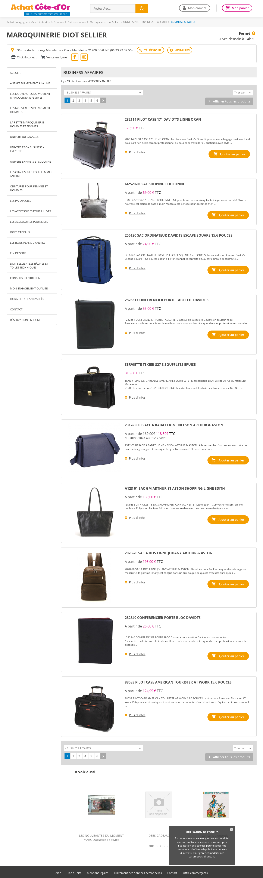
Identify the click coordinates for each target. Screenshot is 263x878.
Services (59, 22)
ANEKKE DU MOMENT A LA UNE (30, 83)
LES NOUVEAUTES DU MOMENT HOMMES (30, 110)
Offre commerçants (195, 872)
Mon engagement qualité (29, 288)
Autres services (77, 22)
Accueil (15, 73)
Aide (58, 872)
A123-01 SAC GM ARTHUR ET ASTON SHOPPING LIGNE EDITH (175, 487)
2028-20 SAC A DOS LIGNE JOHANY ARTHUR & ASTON (169, 552)
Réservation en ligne (25, 320)
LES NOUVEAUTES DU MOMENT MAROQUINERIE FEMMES (30, 95)
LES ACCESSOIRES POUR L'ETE (29, 222)
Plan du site (74, 872)
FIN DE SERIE (18, 253)
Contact (16, 309)
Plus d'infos (137, 152)
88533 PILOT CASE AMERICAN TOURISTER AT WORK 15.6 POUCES (178, 681)
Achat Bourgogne (17, 22)
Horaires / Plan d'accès (27, 299)
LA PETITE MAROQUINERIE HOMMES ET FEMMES (27, 124)
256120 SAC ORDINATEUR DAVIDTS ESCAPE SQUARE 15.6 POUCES (178, 234)
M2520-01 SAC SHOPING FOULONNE (155, 183)
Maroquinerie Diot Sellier (105, 22)
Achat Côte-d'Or (40, 22)
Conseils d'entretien (25, 278)
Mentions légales (97, 872)
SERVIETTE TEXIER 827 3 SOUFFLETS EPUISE (160, 364)
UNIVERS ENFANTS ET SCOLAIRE (30, 161)
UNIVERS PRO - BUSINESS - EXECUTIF (145, 22)
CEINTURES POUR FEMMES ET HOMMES (29, 188)
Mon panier (240, 8)
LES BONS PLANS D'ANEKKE (27, 243)
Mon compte (197, 8)
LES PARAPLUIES (20, 201)
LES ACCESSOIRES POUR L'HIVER (30, 211)
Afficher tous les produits (231, 101)
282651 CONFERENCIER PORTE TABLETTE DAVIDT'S (167, 299)
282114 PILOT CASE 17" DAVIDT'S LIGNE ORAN (163, 118)
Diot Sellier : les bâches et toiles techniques (29, 265)
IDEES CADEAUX (20, 232)
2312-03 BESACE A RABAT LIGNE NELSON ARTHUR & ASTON (174, 424)
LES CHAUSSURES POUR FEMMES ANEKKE (31, 174)
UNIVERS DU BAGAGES (24, 137)
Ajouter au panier (232, 214)
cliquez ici (210, 856)
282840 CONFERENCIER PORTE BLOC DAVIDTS (163, 617)
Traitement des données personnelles (138, 872)
